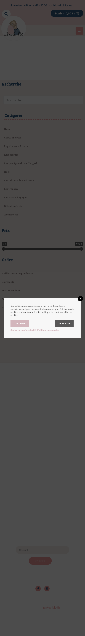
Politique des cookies (48, 330)
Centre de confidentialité (23, 330)
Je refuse (64, 323)
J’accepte (19, 323)
